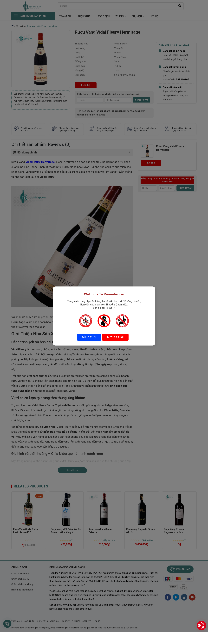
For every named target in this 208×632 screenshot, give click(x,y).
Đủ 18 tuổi (89, 337)
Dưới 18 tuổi (115, 337)
